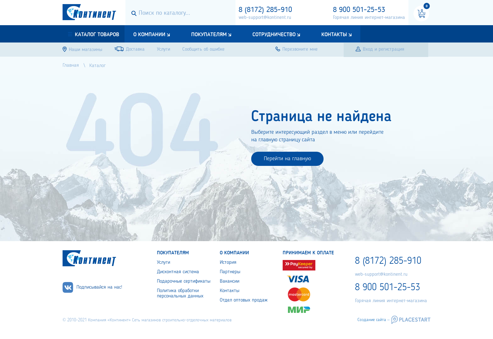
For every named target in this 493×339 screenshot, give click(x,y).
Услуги (163, 262)
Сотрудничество (274, 34)
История (228, 262)
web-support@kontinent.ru (265, 17)
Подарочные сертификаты (183, 281)
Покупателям (209, 34)
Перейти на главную (287, 158)
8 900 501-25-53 (359, 10)
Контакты (334, 34)
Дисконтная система (178, 271)
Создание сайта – (373, 320)
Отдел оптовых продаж (244, 300)
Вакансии (229, 281)
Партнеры (230, 271)
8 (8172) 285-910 (265, 10)
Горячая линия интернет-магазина (369, 17)
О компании (149, 34)
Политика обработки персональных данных (180, 293)
